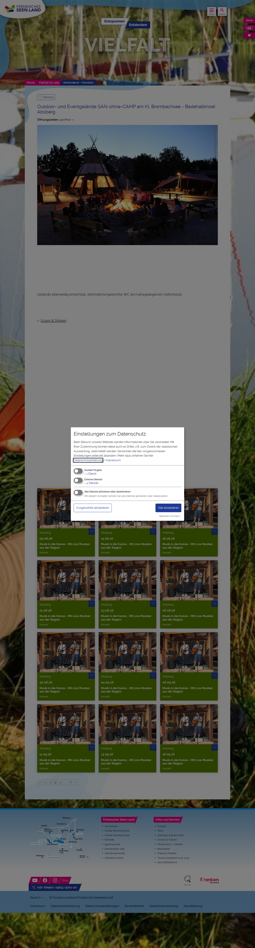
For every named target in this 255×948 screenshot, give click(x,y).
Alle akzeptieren (167, 508)
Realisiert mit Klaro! (169, 516)
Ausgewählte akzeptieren (95, 508)
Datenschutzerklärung (88, 460)
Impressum (113, 460)
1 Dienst (90, 474)
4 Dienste (91, 483)
